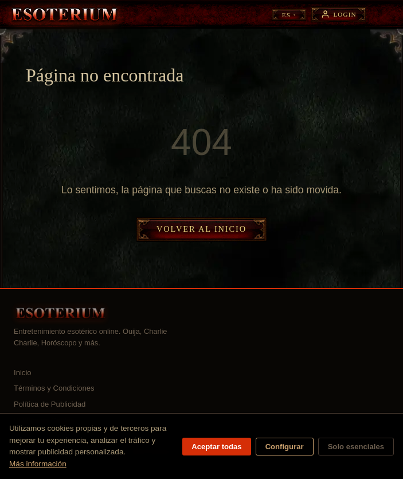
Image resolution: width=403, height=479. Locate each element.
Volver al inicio (201, 228)
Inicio (23, 372)
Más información (37, 463)
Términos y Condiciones (54, 388)
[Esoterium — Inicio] (64, 14)
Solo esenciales (356, 446)
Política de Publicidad (49, 404)
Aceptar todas (216, 446)
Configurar (284, 446)
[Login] (338, 14)
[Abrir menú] (384, 14)
